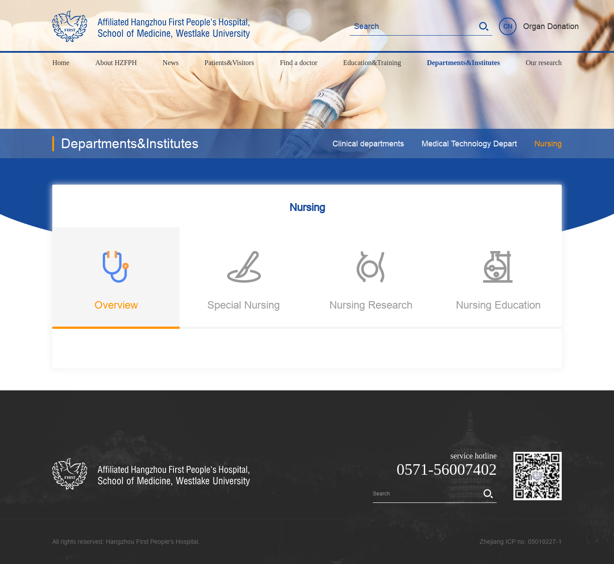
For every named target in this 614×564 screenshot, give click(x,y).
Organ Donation (551, 26)
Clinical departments (368, 143)
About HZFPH (116, 62)
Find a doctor (298, 62)
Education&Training (372, 62)
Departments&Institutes (463, 62)
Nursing (548, 143)
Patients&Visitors (229, 62)
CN (507, 26)
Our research (544, 62)
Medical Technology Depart (469, 143)
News (170, 62)
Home (60, 62)
